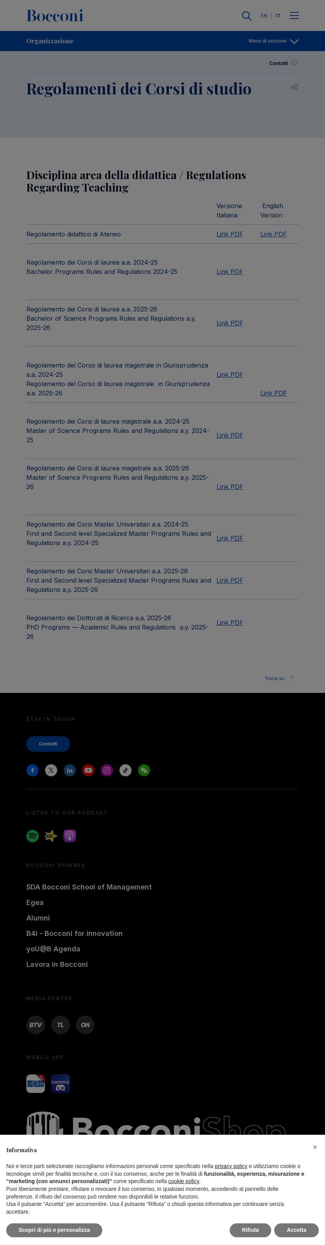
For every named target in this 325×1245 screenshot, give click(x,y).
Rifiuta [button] (250, 1230)
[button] (315, 1147)
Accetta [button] (296, 1230)
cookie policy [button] (184, 1181)
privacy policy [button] (231, 1166)
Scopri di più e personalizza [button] (54, 1230)
